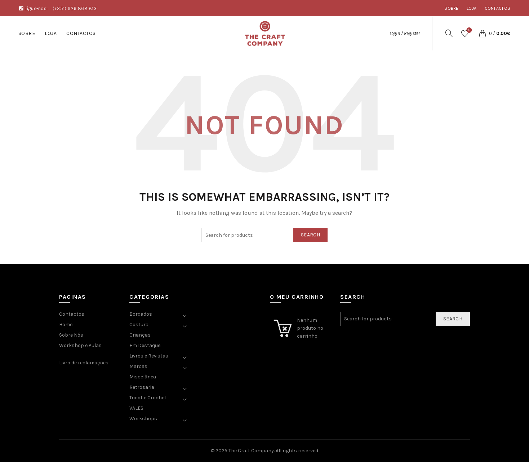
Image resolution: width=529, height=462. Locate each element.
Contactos (498, 8)
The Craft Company (251, 451)
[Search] (449, 33)
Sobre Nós (71, 335)
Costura (138, 324)
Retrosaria (141, 387)
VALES (136, 408)
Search (310, 235)
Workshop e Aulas (80, 345)
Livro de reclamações (83, 363)
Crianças (140, 335)
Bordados (140, 314)
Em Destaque (144, 345)
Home (65, 324)
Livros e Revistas (148, 356)
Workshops (143, 419)
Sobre (451, 8)
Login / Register (405, 33)
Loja (471, 8)
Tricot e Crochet (147, 398)
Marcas (138, 366)
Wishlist (469, 30)
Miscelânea (142, 377)
